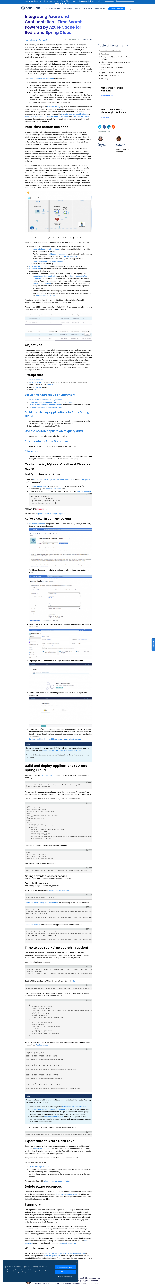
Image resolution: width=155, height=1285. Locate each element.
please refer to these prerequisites (51, 513)
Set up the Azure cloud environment (50, 395)
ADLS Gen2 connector (42, 1148)
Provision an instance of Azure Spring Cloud (45, 407)
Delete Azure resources (110, 75)
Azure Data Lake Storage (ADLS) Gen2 (54, 116)
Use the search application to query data (54, 431)
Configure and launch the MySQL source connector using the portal (55, 739)
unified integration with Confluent (41, 78)
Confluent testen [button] (117, 9)
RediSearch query (43, 1045)
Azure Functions (67, 114)
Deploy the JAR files (32, 924)
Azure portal (85, 479)
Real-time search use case (111, 51)
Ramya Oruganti (102, 145)
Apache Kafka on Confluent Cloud (46, 249)
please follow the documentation (57, 1181)
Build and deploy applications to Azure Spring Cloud (57, 414)
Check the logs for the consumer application (47, 1109)
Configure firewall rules (38, 486)
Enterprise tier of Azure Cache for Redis (48, 261)
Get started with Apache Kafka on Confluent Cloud (65, 1253)
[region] (40, 1271)
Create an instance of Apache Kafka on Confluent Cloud (50, 402)
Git (35, 390)
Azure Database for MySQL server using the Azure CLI (53, 479)
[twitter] (100, 127)
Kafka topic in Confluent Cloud (74, 1107)
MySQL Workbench (84, 491)
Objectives (105, 54)
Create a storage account (39, 1167)
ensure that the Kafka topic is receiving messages (61, 750)
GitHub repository (47, 775)
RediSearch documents (42, 283)
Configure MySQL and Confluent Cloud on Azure (115, 58)
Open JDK (50, 385)
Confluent (42, 40)
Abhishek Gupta (120, 145)
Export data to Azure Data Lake (46, 441)
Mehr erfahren (61, 3)
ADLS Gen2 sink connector (39, 266)
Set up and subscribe (37, 524)
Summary (104, 78)
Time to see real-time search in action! (113, 68)
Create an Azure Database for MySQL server (46, 400)
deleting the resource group (66, 1194)
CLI (74, 981)
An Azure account (36, 380)
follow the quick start (51, 1256)
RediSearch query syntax (45, 295)
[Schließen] (76, 1262)
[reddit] (113, 127)
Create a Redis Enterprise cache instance (45, 405)
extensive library (53, 107)
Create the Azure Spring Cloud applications (41, 903)
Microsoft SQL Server (81, 116)
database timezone (53, 489)
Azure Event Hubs (31, 116)
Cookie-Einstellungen (65, 1277)
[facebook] (104, 127)
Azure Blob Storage (81, 114)
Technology (30, 40)
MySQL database (70, 256)
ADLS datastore (35, 269)
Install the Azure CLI (36, 382)
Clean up (31, 451)
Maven (38, 387)
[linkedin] (109, 127)
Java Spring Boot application (45, 276)
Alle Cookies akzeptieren (65, 1267)
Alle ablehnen (66, 1272)
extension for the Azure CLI (58, 890)
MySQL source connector (57, 254)
